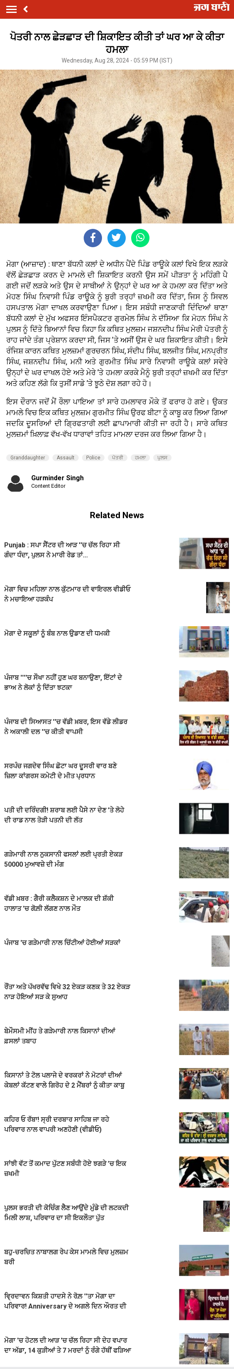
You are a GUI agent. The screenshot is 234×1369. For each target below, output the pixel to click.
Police (93, 458)
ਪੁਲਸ (162, 458)
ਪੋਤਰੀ (117, 458)
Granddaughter (27, 458)
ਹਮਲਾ (140, 458)
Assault (66, 458)
